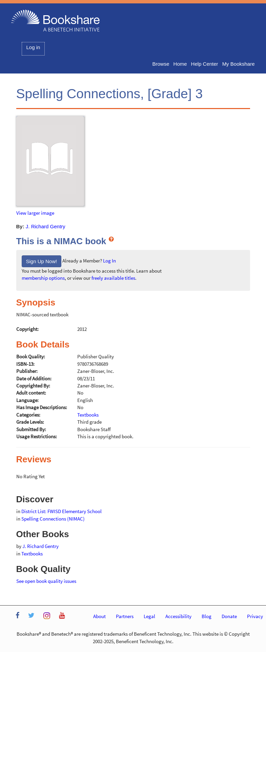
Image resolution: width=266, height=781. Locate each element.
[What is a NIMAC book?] (111, 238)
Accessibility (178, 616)
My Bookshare (238, 64)
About (99, 616)
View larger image (35, 213)
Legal (149, 616)
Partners (125, 616)
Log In (109, 260)
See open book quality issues (46, 581)
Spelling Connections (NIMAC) (53, 518)
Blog (206, 616)
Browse (160, 64)
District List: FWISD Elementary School (61, 511)
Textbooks (32, 553)
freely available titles (113, 278)
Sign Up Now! (41, 261)
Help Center (204, 64)
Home (180, 64)
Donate (229, 616)
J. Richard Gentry (45, 226)
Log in (33, 47)
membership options (43, 278)
